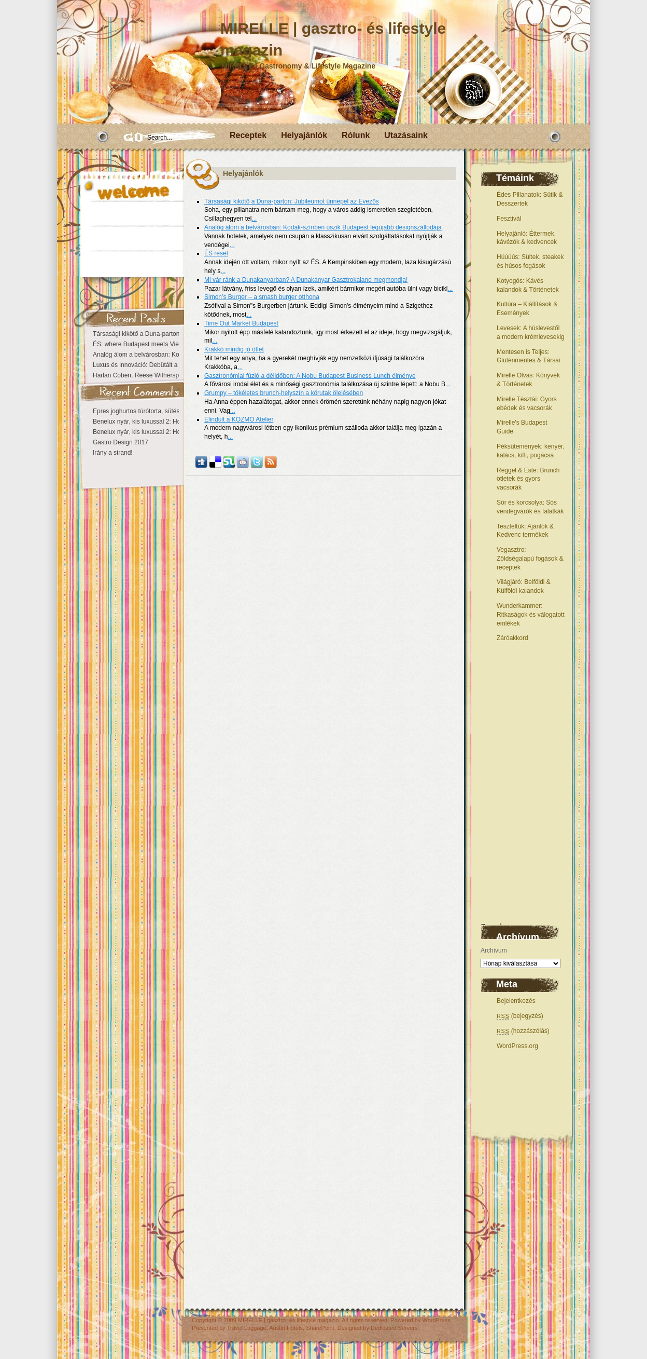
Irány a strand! (113, 452)
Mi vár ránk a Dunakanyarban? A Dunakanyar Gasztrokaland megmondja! (305, 279)
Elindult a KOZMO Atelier (238, 419)
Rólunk (356, 135)
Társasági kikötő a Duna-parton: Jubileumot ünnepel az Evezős (291, 201)
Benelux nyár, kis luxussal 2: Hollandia (146, 421)
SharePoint (320, 1328)
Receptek (248, 135)
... (254, 218)
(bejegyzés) (520, 1016)
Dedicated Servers (394, 1328)
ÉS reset (216, 253)
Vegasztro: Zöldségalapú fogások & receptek (530, 558)
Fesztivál (509, 218)
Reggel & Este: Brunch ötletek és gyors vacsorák (528, 479)
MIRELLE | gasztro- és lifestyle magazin (288, 1320)
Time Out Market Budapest (241, 323)
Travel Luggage (246, 1328)
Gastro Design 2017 (120, 442)
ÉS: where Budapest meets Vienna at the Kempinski (165, 344)
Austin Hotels (286, 1328)
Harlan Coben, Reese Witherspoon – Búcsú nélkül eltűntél (173, 375)
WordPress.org (517, 1046)
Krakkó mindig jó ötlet (234, 349)
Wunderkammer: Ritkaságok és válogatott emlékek (531, 614)
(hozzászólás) (523, 1031)
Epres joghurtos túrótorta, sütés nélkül (145, 411)
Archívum (494, 950)
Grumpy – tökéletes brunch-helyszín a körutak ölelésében (283, 393)
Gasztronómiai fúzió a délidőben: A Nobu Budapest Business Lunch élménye (310, 375)
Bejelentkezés (516, 1000)
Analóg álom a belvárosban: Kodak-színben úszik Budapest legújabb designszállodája (323, 227)
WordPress (436, 1320)
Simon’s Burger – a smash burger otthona (261, 297)
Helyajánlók (304, 135)
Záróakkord (512, 638)
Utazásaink (406, 135)
